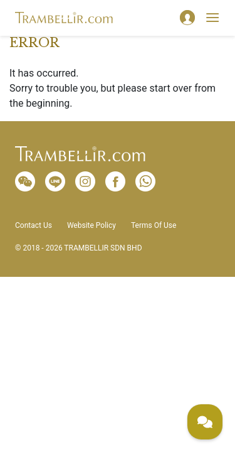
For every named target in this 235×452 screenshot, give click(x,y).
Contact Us (33, 225)
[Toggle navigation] (212, 17)
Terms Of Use (153, 225)
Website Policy (91, 225)
